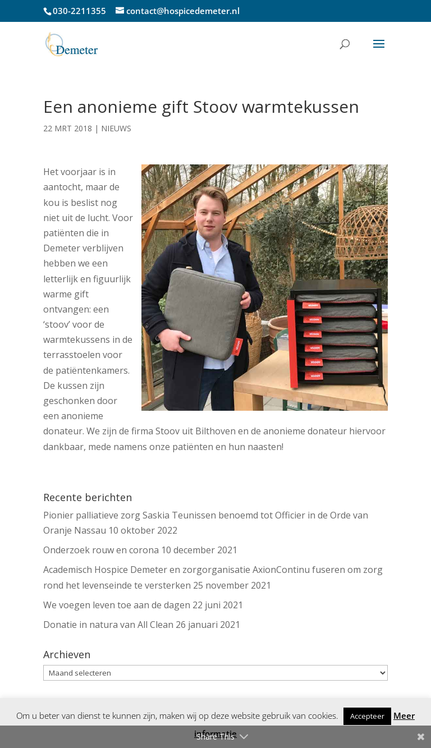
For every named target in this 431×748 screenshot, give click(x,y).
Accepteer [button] (367, 716)
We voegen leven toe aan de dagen (116, 605)
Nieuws (116, 128)
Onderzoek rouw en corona (101, 550)
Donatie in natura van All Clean (108, 624)
